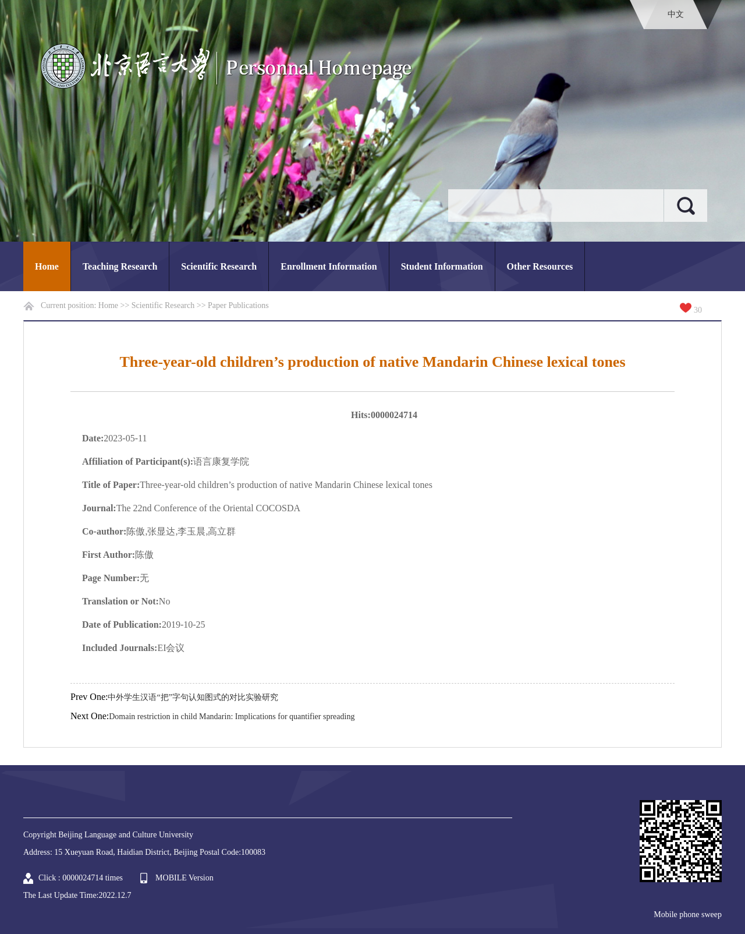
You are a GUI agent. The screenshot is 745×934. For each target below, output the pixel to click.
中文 (676, 14)
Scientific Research (219, 266)
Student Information (442, 266)
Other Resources (540, 266)
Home (47, 266)
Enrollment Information (329, 266)
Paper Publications (238, 305)
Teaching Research (120, 266)
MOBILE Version (184, 877)
